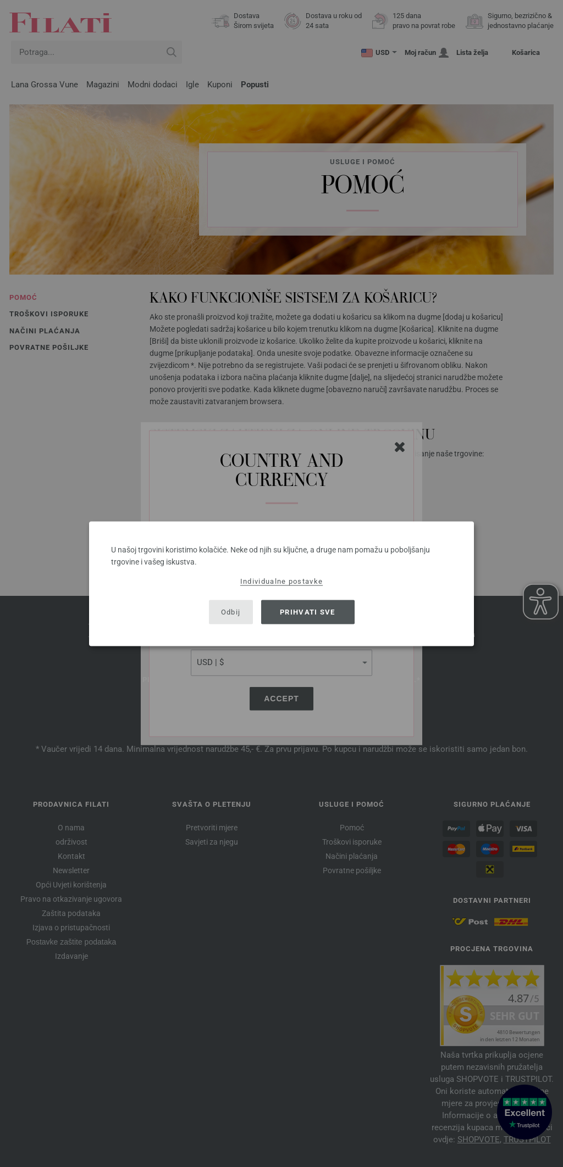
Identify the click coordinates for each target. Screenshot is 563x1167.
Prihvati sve (307, 612)
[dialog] (281, 583)
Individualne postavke (281, 581)
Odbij (231, 612)
